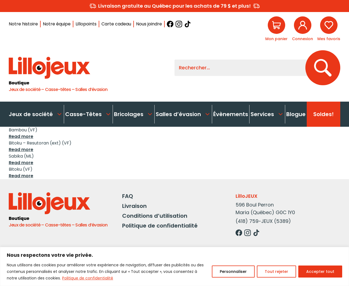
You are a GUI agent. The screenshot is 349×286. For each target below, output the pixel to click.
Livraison (134, 206)
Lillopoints (86, 24)
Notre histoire (23, 24)
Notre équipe (57, 24)
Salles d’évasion (183, 114)
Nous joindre (149, 24)
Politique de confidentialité (87, 278)
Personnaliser (233, 271)
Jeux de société (36, 114)
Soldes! (323, 114)
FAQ (127, 196)
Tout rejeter (276, 271)
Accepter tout (320, 271)
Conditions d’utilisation (154, 216)
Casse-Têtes (88, 114)
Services (267, 114)
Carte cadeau (116, 24)
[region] (174, 266)
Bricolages (133, 114)
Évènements (230, 114)
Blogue (296, 114)
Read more (21, 136)
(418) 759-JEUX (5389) (263, 221)
